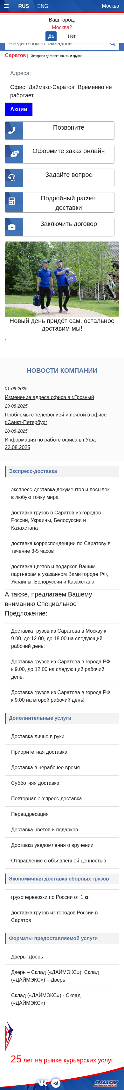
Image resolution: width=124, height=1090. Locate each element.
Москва (110, 6)
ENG (42, 6)
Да (51, 36)
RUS (23, 6)
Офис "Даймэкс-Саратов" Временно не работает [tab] (61, 91)
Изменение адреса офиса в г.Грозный (49, 397)
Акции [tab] (18, 109)
